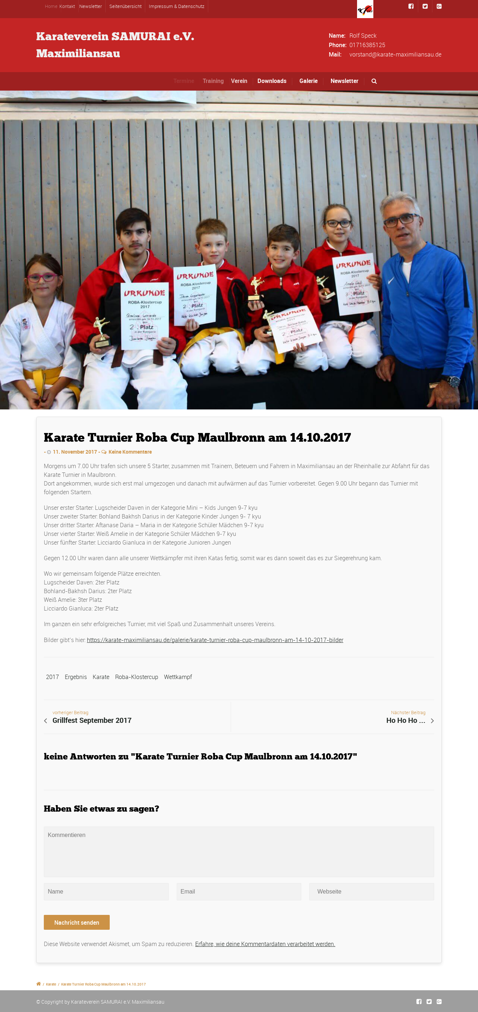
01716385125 (367, 45)
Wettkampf (178, 677)
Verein (243, 81)
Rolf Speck (363, 35)
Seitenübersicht (125, 6)
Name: (337, 35)
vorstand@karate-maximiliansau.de (395, 54)
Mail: (335, 54)
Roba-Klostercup (136, 677)
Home (55, 6)
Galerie (308, 81)
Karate (101, 677)
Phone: (338, 45)
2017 (52, 677)
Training (216, 81)
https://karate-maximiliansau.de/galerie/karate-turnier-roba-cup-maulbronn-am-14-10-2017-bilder (215, 640)
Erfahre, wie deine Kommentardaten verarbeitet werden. (265, 944)
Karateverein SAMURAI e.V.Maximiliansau (115, 45)
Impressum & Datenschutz (176, 6)
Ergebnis (76, 677)
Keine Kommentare (130, 451)
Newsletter (92, 6)
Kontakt (71, 6)
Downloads (273, 81)
